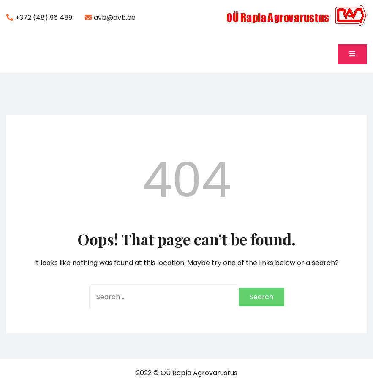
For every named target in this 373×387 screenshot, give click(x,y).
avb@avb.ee (110, 17)
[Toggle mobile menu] (352, 54)
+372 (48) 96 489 (39, 17)
